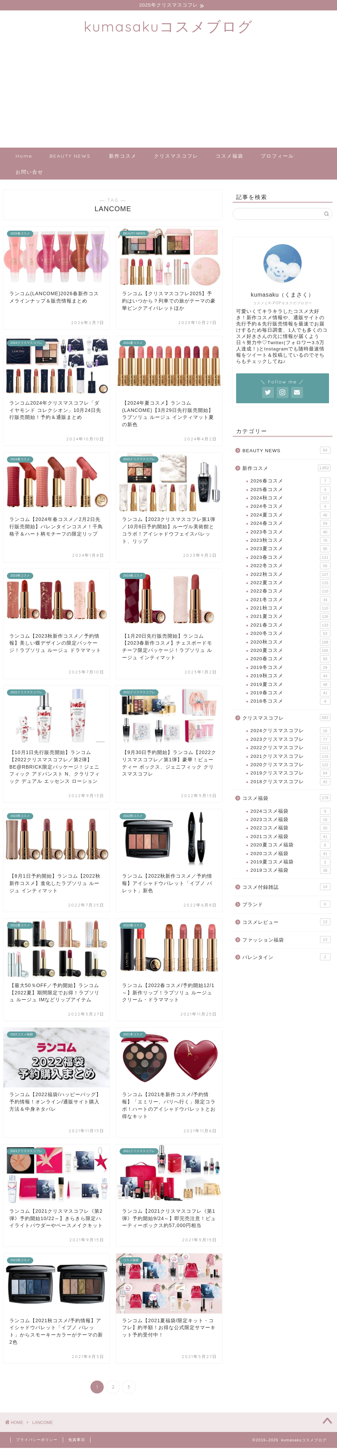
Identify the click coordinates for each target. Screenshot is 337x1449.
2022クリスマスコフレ (290, 748)
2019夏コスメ (290, 685)
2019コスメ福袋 (290, 871)
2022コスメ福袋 (290, 829)
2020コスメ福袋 (290, 854)
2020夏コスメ (290, 651)
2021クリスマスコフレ (290, 757)
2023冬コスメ (290, 533)
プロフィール (277, 157)
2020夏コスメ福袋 (290, 846)
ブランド (286, 905)
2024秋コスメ (290, 499)
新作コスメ (123, 157)
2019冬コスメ (290, 668)
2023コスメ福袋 (290, 820)
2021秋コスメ (290, 609)
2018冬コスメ (290, 702)
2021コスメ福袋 (290, 837)
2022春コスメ (290, 592)
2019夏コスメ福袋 (290, 863)
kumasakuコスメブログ (168, 27)
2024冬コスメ (290, 507)
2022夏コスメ (290, 583)
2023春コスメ (290, 558)
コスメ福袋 (229, 157)
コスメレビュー (286, 922)
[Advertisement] (168, 96)
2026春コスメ (290, 482)
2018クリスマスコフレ (290, 782)
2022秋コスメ (290, 575)
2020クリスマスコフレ (290, 765)
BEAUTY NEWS (70, 157)
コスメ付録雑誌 (286, 887)
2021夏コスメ (290, 617)
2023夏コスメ (290, 549)
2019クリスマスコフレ (290, 774)
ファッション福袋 (286, 940)
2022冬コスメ (290, 566)
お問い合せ (29, 173)
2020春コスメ (290, 659)
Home (24, 157)
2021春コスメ (290, 626)
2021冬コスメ (290, 600)
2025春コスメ (290, 490)
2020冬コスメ (290, 634)
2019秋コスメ (290, 676)
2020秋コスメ (290, 643)
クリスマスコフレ (176, 157)
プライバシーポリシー (37, 1441)
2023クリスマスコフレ (290, 740)
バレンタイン (286, 957)
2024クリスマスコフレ (290, 731)
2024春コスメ (290, 524)
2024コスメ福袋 (290, 812)
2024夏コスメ (290, 516)
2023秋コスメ (290, 541)
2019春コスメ (290, 693)
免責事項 (76, 1441)
